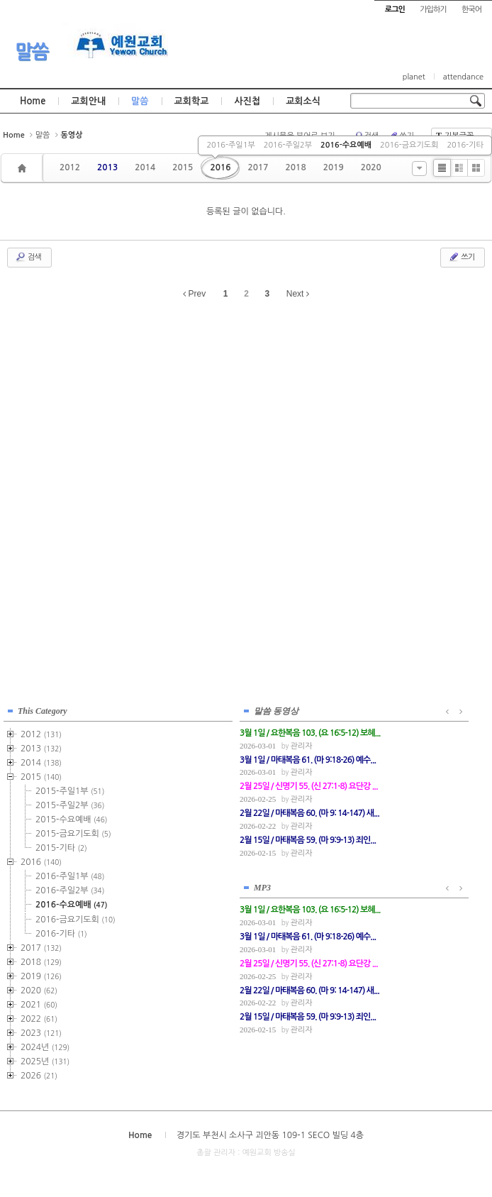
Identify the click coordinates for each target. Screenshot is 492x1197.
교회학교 (191, 101)
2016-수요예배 (345, 145)
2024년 (45, 1045)
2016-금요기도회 (409, 145)
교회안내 (88, 101)
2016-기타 (465, 145)
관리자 (214, 744)
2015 (182, 167)
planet (414, 77)
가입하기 (433, 9)
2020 (371, 167)
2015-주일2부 (69, 803)
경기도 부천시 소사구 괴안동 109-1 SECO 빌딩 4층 (270, 1132)
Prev (194, 294)
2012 (70, 167)
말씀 (32, 52)
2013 (107, 167)
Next (297, 294)
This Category (42, 709)
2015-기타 (61, 846)
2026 (39, 1073)
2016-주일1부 (230, 145)
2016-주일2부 (288, 145)
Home (32, 101)
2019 (333, 167)
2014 (145, 167)
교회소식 (303, 101)
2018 (296, 167)
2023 (41, 1031)
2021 (39, 1002)
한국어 (471, 9)
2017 (257, 167)
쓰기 (461, 257)
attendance (463, 77)
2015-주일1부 (69, 789)
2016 (220, 167)
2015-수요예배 (71, 817)
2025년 (45, 1059)
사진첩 (247, 101)
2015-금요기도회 (73, 831)
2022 (39, 1017)
